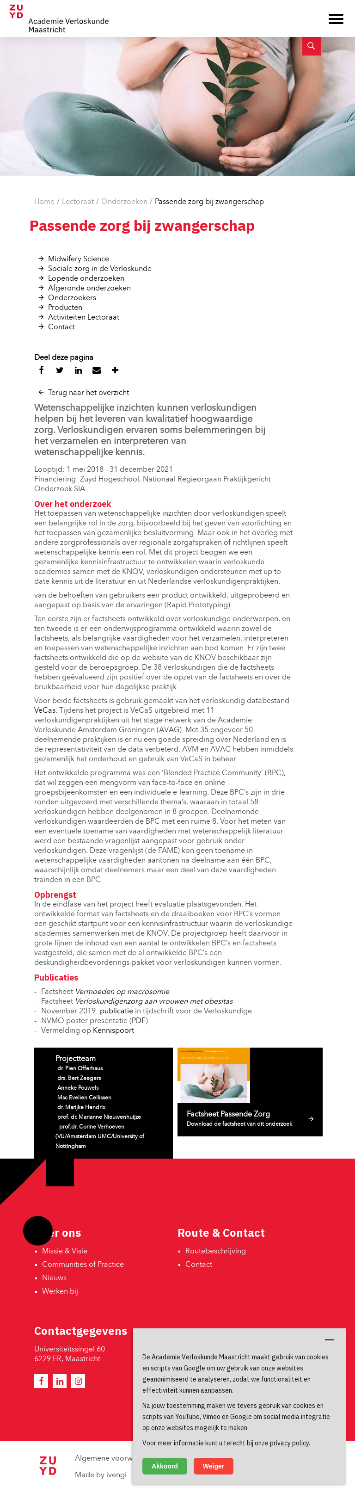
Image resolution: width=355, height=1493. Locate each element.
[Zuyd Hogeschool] (47, 1473)
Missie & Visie (64, 1251)
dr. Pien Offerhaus (80, 1069)
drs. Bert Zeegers (79, 1078)
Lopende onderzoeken (86, 279)
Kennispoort (114, 1031)
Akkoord (165, 1466)
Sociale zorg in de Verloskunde (100, 269)
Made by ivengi (101, 1475)
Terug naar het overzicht (88, 393)
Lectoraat (78, 202)
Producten (65, 308)
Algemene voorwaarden (116, 1458)
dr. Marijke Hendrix (81, 1107)
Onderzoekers (72, 298)
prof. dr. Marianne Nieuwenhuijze (99, 1117)
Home (44, 202)
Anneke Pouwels (77, 1088)
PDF (139, 1021)
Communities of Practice (83, 1265)
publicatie (116, 1011)
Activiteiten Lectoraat (83, 317)
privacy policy (289, 1443)
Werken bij (60, 1292)
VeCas (44, 711)
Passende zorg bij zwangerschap (209, 202)
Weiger (213, 1466)
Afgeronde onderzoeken (89, 288)
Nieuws (54, 1278)
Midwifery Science (78, 259)
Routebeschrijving (215, 1251)
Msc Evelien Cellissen (84, 1098)
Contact (61, 327)
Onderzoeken (124, 202)
